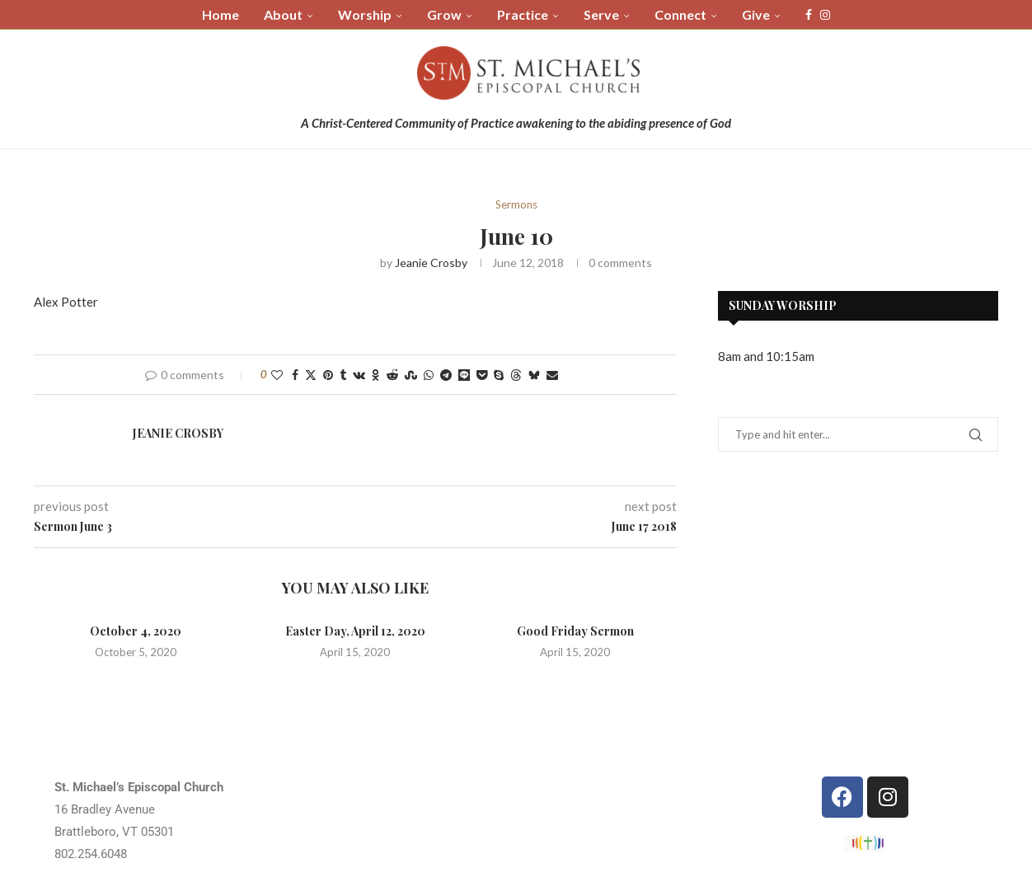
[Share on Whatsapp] (429, 375)
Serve (601, 14)
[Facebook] (808, 15)
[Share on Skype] (499, 375)
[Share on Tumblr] (343, 375)
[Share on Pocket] (481, 375)
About (283, 14)
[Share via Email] (552, 375)
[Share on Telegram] (446, 375)
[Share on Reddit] (392, 375)
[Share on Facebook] (295, 375)
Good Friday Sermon (575, 631)
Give (756, 14)
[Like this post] (277, 375)
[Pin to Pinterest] (328, 375)
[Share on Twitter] (311, 375)
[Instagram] (825, 15)
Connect (680, 14)
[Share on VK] (359, 375)
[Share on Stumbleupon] (411, 375)
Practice (522, 14)
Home (220, 14)
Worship (365, 14)
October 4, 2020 (135, 631)
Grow (444, 14)
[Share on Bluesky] (534, 375)
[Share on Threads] (516, 375)
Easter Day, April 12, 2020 (355, 631)
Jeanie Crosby (431, 263)
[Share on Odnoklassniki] (376, 375)
